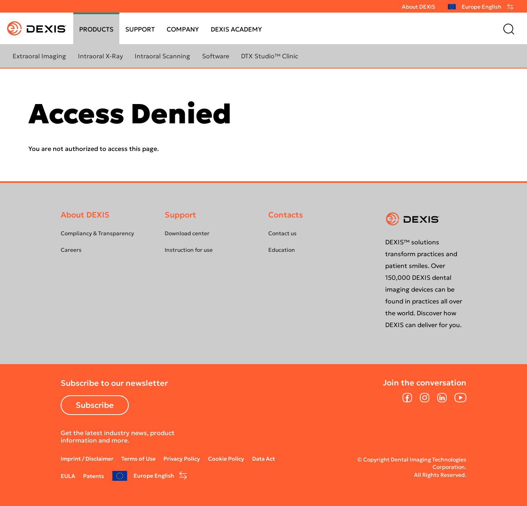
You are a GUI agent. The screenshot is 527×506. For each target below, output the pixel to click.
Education (281, 249)
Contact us (282, 233)
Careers (71, 249)
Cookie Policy (226, 458)
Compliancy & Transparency (97, 233)
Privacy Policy (181, 458)
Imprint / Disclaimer (87, 458)
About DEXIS (418, 6)
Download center (187, 233)
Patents (93, 476)
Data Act (263, 458)
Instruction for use (189, 249)
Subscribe (95, 405)
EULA (68, 476)
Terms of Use (138, 458)
